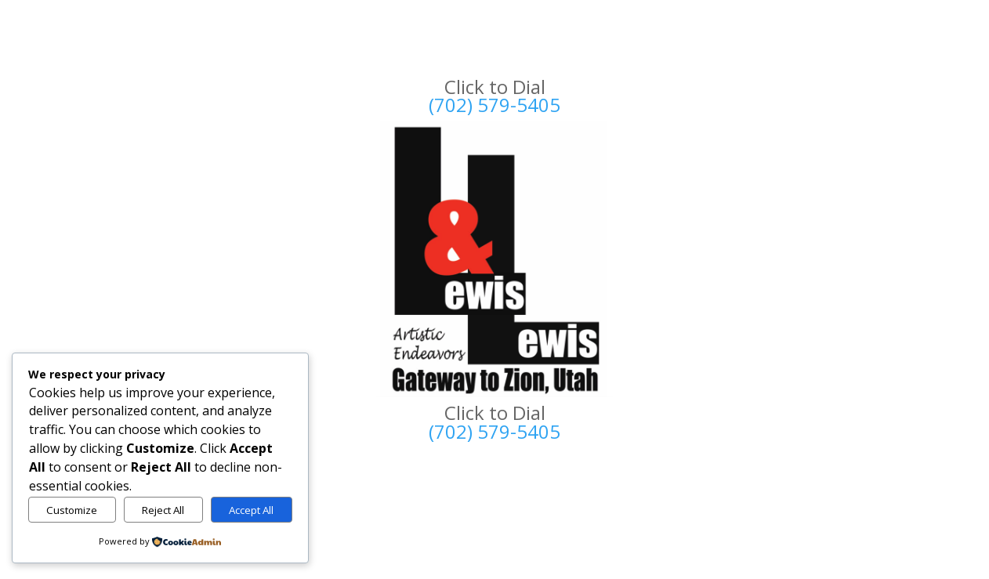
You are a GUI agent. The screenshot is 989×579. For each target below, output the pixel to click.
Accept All (251, 510)
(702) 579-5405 (494, 105)
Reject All (163, 510)
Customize (71, 510)
